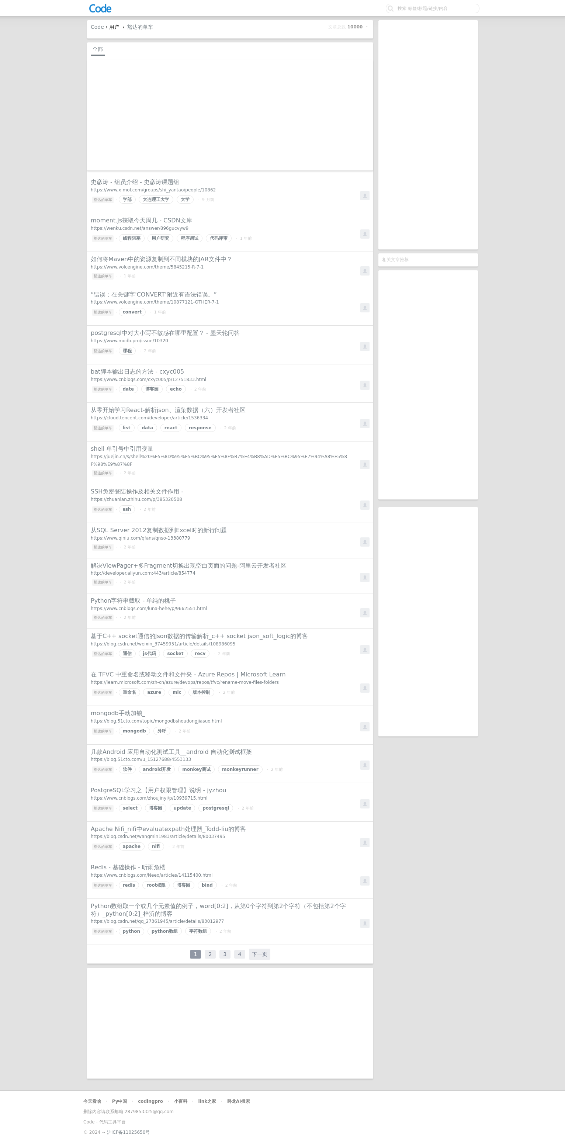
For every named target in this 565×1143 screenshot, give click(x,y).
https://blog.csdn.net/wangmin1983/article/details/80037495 (158, 836)
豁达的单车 (140, 27)
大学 (185, 199)
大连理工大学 (156, 199)
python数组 (165, 931)
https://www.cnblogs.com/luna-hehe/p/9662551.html (149, 608)
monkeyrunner (240, 769)
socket (175, 653)
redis (129, 885)
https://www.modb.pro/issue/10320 (129, 340)
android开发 (157, 769)
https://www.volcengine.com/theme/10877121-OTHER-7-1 (155, 302)
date (128, 389)
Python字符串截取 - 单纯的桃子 (133, 600)
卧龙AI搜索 (238, 1101)
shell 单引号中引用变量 (122, 448)
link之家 (207, 1101)
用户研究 (160, 238)
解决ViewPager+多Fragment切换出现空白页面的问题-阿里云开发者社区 (189, 565)
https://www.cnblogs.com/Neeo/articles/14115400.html (151, 875)
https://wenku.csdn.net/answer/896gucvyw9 (139, 228)
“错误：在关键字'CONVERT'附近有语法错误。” (154, 294)
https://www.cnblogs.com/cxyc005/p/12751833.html (148, 379)
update (182, 808)
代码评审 (219, 238)
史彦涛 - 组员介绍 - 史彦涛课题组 (135, 182)
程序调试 (189, 238)
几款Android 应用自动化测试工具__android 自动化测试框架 (171, 751)
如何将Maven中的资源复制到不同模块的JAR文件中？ (161, 259)
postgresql (215, 808)
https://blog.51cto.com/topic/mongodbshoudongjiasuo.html (156, 721)
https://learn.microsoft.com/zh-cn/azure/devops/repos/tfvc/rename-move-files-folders (185, 682)
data (147, 427)
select (130, 808)
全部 (98, 49)
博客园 (152, 389)
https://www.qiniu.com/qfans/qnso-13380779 (140, 538)
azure (154, 692)
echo (176, 389)
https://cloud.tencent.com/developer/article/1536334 (149, 417)
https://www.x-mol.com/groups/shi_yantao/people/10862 (153, 190)
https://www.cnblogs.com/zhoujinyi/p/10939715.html (149, 798)
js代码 (149, 653)
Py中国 (119, 1101)
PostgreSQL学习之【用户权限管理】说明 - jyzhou (158, 790)
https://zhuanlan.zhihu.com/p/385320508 (136, 499)
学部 (127, 199)
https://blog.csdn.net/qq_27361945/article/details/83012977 (157, 921)
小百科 (180, 1101)
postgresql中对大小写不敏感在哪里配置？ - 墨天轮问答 (165, 332)
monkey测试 (196, 769)
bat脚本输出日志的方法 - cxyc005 (137, 371)
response (200, 427)
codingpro (150, 1101)
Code (97, 27)
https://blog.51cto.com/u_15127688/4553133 (141, 759)
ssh (127, 509)
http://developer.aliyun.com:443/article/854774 (143, 573)
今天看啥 (92, 1101)
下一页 (259, 954)
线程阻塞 (132, 238)
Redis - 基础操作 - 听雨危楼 (128, 867)
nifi (156, 846)
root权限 (156, 885)
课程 (127, 350)
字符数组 (198, 931)
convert (132, 312)
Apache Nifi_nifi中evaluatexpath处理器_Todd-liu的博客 (168, 828)
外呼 (161, 731)
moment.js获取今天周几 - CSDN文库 (141, 220)
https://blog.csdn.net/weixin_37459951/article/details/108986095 (163, 644)
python (131, 931)
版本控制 (201, 692)
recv (200, 653)
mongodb (134, 731)
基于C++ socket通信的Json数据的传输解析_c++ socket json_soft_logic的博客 (199, 636)
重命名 (129, 692)
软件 (127, 769)
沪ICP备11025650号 (128, 1132)
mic (177, 692)
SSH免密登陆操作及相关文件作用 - (137, 491)
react (170, 427)
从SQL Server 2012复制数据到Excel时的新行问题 (159, 530)
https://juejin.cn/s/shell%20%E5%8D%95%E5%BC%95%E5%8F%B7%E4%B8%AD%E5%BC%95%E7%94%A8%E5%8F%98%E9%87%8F (219, 460)
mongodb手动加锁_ (118, 713)
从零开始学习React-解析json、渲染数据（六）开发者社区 (168, 409)
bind (207, 885)
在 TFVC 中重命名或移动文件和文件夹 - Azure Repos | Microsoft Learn (188, 674)
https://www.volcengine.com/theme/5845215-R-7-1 (147, 267)
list (127, 427)
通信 (127, 653)
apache (132, 846)
